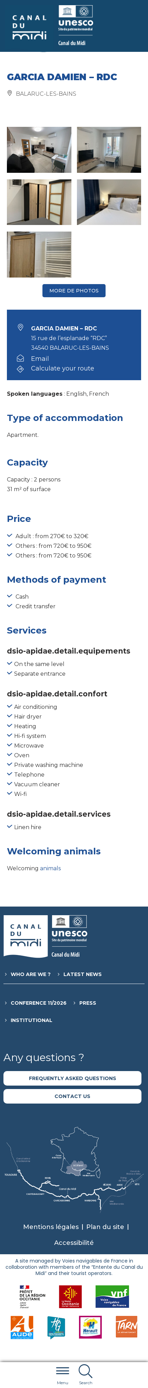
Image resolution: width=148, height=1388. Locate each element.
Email (40, 359)
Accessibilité (74, 1243)
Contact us (72, 1096)
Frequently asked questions (72, 1078)
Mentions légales (51, 1227)
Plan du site (105, 1227)
